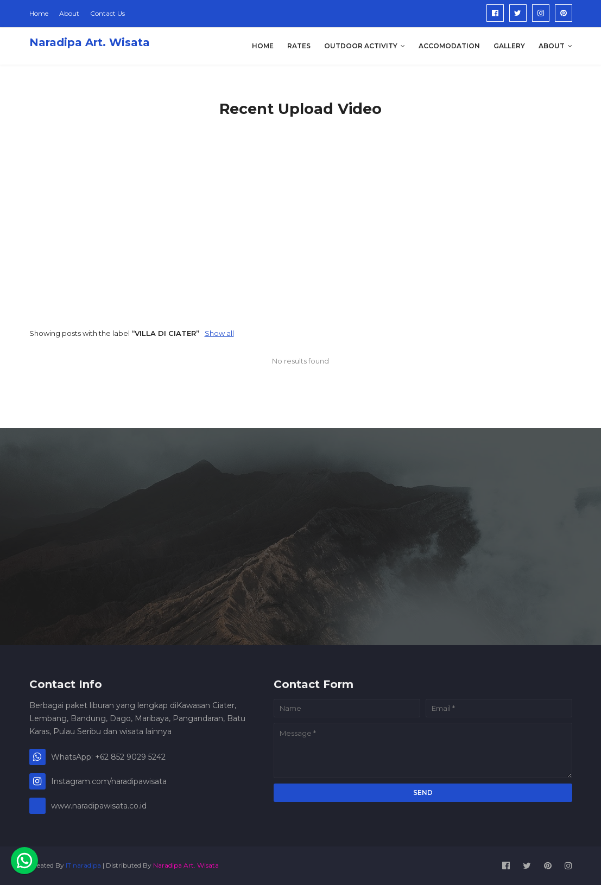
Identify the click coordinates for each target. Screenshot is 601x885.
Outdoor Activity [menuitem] (360, 46)
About (69, 13)
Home (38, 13)
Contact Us (107, 13)
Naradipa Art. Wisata (89, 42)
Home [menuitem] (263, 46)
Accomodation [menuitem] (449, 46)
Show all (219, 333)
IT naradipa (83, 865)
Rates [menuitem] (299, 46)
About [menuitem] (552, 46)
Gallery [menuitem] (509, 46)
